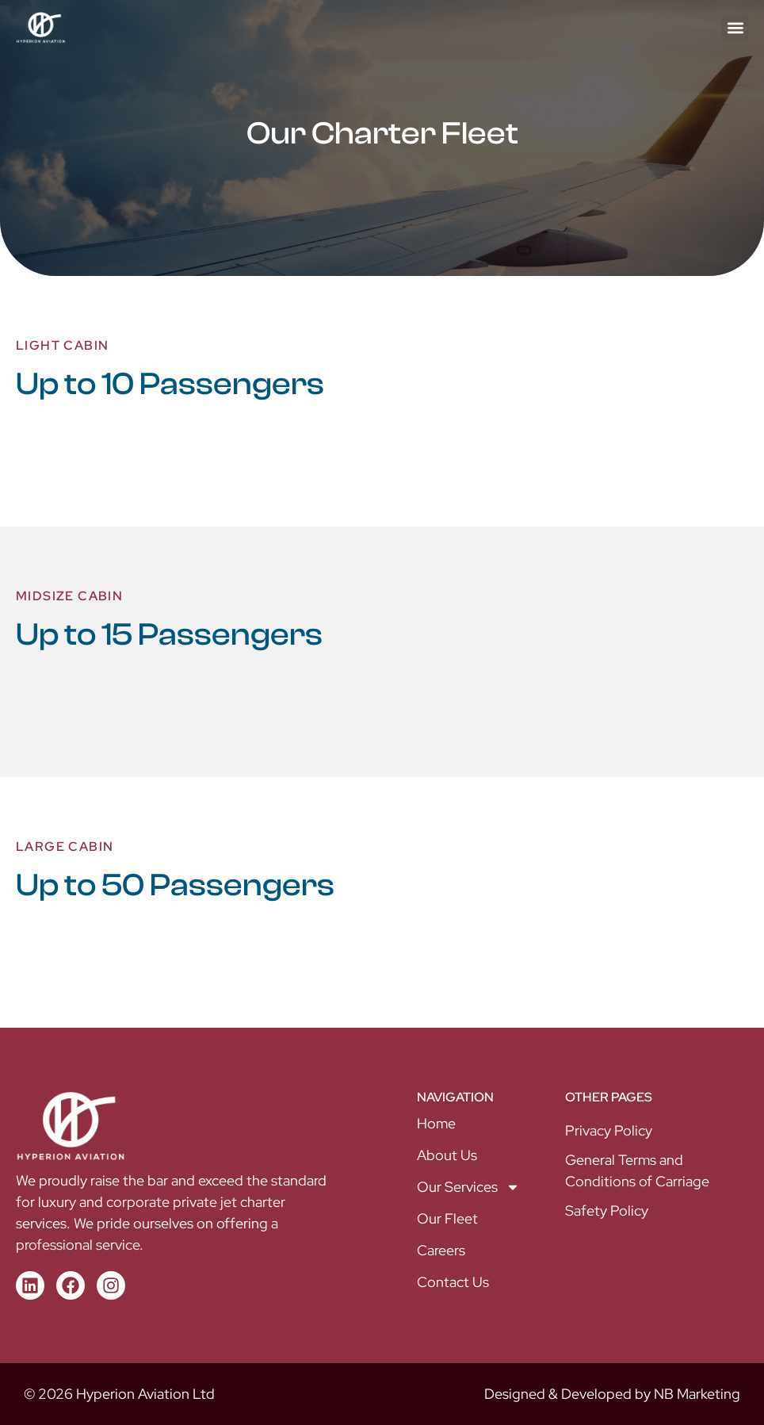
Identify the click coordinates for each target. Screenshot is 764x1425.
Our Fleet (447, 1218)
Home (436, 1123)
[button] (735, 28)
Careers (441, 1250)
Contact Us (453, 1282)
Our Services (468, 1187)
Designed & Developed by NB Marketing (612, 1394)
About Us (447, 1155)
